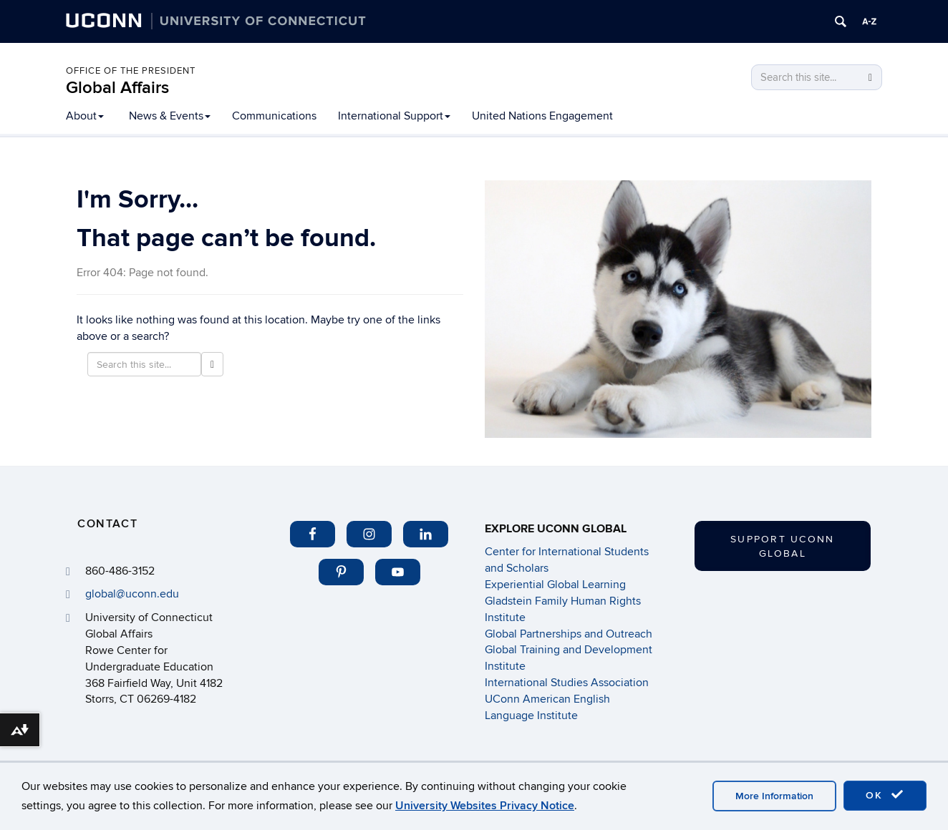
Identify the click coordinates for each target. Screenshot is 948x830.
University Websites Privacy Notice (484, 806)
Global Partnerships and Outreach (568, 634)
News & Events (170, 116)
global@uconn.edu (132, 594)
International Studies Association (567, 682)
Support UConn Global (782, 546)
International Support (394, 116)
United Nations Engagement (542, 116)
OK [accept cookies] (885, 794)
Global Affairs (117, 87)
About (85, 116)
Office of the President (130, 71)
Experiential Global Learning (555, 584)
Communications (274, 116)
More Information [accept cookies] (774, 796)
